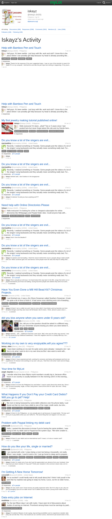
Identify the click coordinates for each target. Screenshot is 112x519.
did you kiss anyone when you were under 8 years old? (33, 317)
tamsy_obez (7, 346)
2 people (13, 337)
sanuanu (17, 321)
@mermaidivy (16, 143)
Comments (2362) (41, 29)
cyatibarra (6, 400)
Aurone (5, 296)
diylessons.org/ (33, 21)
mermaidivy (6, 143)
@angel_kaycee (18, 372)
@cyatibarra (14, 400)
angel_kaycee (7, 372)
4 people (17, 485)
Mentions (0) (52, 29)
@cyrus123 (13, 475)
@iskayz (10, 51)
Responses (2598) (28, 29)
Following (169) (18, 32)
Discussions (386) (15, 29)
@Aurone (11, 296)
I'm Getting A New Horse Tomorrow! (22, 471)
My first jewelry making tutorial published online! (29, 120)
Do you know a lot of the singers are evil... (26, 140)
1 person (17, 357)
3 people (17, 154)
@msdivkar (13, 500)
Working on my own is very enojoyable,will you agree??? (34, 343)
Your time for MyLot (13, 368)
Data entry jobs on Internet (17, 497)
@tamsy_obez (17, 346)
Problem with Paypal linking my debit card (26, 422)
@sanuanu (25, 321)
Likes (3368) (62, 29)
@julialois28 (14, 426)
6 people (30, 331)
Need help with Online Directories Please (25, 205)
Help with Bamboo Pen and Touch (21, 47)
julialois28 (6, 426)
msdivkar (5, 500)
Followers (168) (6, 32)
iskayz (4, 51)
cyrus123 (5, 475)
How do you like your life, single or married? (27, 446)
